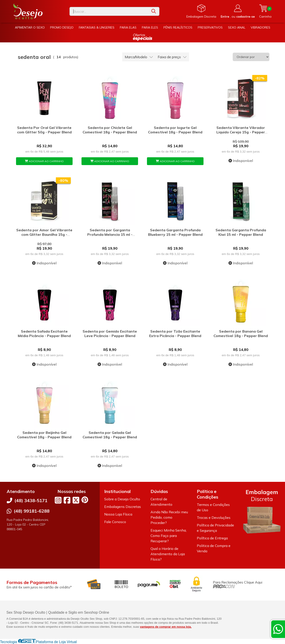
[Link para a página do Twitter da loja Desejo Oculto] (76, 500)
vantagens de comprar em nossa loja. (166, 626)
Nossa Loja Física (118, 514)
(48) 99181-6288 (31, 511)
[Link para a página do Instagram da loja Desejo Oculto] (58, 500)
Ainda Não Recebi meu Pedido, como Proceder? (169, 517)
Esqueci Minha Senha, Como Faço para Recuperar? (169, 535)
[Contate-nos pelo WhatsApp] (278, 629)
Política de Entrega (212, 538)
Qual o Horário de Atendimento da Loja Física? (168, 553)
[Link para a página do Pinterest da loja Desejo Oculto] (84, 499)
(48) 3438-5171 (30, 500)
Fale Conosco (115, 522)
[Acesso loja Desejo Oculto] (238, 11)
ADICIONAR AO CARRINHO (44, 161)
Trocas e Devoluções (213, 517)
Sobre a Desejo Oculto (122, 499)
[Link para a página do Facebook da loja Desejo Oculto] (67, 500)
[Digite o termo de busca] (109, 11)
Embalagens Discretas (122, 506)
